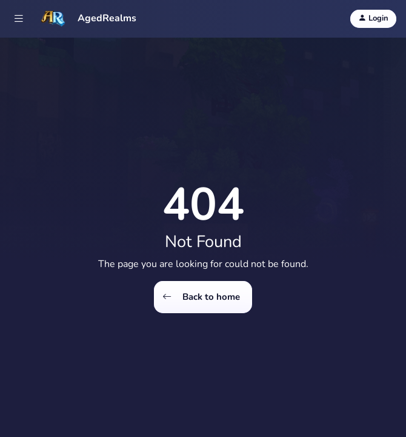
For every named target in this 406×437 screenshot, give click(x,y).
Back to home (201, 297)
